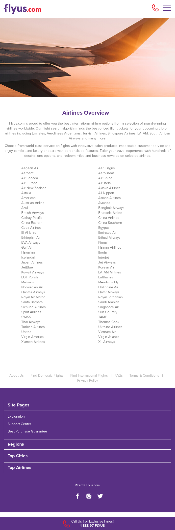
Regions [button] (16, 444)
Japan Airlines (32, 263)
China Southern (110, 223)
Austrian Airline (33, 203)
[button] (87, 467)
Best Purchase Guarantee (27, 431)
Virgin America (32, 337)
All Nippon (106, 193)
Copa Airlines (31, 228)
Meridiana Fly (108, 282)
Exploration (16, 417)
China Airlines (108, 218)
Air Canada (29, 178)
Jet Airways (107, 263)
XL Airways (106, 342)
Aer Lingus (106, 168)
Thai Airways (31, 322)
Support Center (19, 424)
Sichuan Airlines (33, 307)
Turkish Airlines (33, 327)
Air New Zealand (34, 188)
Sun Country (107, 312)
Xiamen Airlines (33, 342)
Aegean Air (29, 168)
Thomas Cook (108, 322)
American (28, 198)
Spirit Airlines (31, 312)
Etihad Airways (109, 238)
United (26, 332)
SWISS (26, 317)
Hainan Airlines (109, 248)
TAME (102, 317)
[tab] (87, 405)
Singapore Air (108, 307)
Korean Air (106, 267)
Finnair (103, 243)
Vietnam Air (107, 332)
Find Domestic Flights (47, 376)
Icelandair (28, 258)
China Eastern (32, 223)
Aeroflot (27, 173)
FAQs (119, 376)
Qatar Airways (109, 292)
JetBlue (27, 267)
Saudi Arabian (108, 302)
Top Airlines (19, 467)
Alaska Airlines (109, 188)
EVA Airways (30, 243)
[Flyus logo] (29, 9)
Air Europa (29, 183)
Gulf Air (27, 248)
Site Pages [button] (18, 405)
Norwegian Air (32, 287)
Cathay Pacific (31, 218)
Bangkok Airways (111, 208)
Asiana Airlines (109, 198)
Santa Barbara (32, 302)
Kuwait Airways (32, 272)
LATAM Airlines (109, 272)
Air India (104, 183)
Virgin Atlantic (108, 337)
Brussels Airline (110, 213)
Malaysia (27, 282)
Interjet (103, 258)
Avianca (104, 203)
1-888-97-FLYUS (92, 526)
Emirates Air (107, 233)
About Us (16, 376)
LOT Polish (29, 277)
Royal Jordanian (110, 297)
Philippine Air (108, 287)
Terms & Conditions (144, 376)
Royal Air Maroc (33, 297)
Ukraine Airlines (110, 327)
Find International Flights (89, 376)
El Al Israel (29, 233)
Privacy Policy (87, 381)
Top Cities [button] (18, 456)
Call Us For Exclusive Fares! (92, 522)
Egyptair (104, 228)
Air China (105, 178)
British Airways (32, 213)
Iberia (102, 253)
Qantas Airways (33, 292)
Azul (24, 208)
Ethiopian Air (31, 238)
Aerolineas (106, 173)
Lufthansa (105, 277)
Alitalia (26, 193)
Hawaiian (28, 253)
